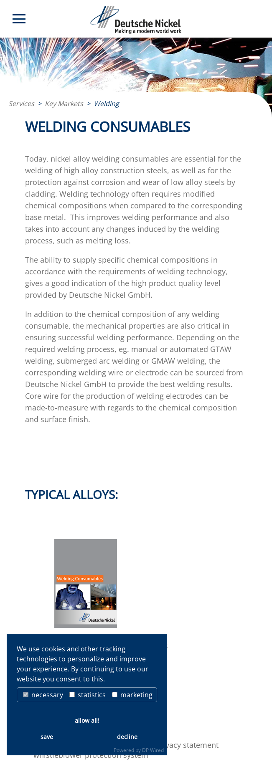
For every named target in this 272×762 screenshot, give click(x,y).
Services (21, 103)
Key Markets (64, 103)
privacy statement (187, 745)
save (47, 737)
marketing (132, 694)
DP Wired (153, 750)
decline (127, 737)
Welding (106, 103)
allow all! (87, 720)
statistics (87, 694)
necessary (43, 694)
